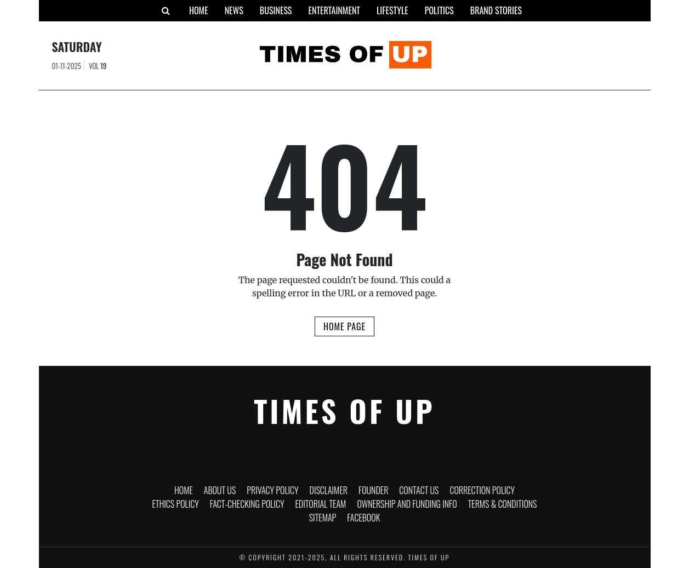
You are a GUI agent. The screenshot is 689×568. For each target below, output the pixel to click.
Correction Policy (482, 490)
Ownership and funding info (407, 503)
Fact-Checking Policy (247, 503)
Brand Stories (496, 10)
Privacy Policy (272, 490)
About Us (220, 490)
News (234, 10)
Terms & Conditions (502, 503)
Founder (373, 490)
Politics (439, 10)
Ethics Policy (175, 503)
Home (198, 10)
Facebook (363, 517)
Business (276, 10)
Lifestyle (392, 10)
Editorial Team (320, 503)
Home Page (344, 326)
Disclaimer (329, 490)
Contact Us (419, 490)
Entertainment (334, 10)
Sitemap (323, 517)
